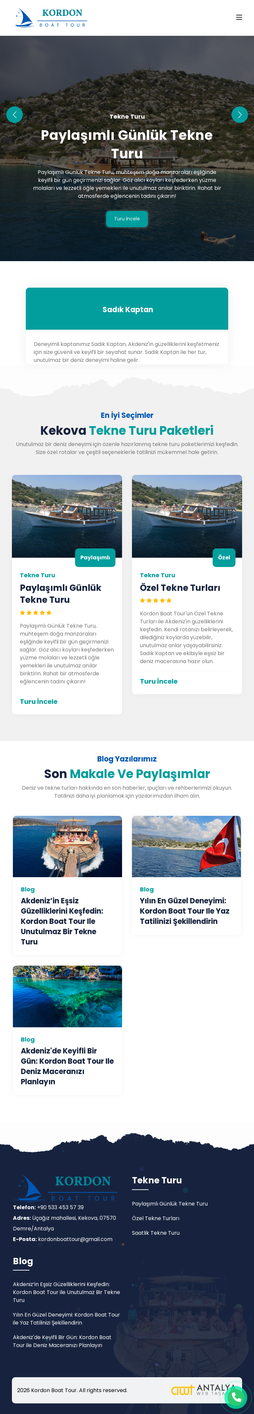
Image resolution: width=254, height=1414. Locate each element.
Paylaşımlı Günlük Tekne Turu (127, 144)
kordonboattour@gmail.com (75, 1239)
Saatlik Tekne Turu (156, 1233)
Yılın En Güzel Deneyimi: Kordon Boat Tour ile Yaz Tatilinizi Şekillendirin (185, 911)
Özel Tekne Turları (180, 588)
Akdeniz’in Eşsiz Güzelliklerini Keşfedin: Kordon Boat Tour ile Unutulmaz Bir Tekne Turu (62, 921)
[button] (239, 114)
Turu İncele (127, 219)
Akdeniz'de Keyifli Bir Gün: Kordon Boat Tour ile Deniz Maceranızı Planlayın (67, 1066)
